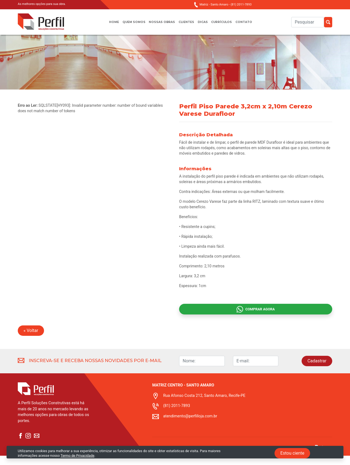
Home (106, 25)
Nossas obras (160, 25)
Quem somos (129, 25)
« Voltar (31, 339)
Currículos (226, 25)
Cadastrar (316, 370)
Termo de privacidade (169, 462)
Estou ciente (292, 453)
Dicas (204, 25)
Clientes (186, 25)
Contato (251, 25)
